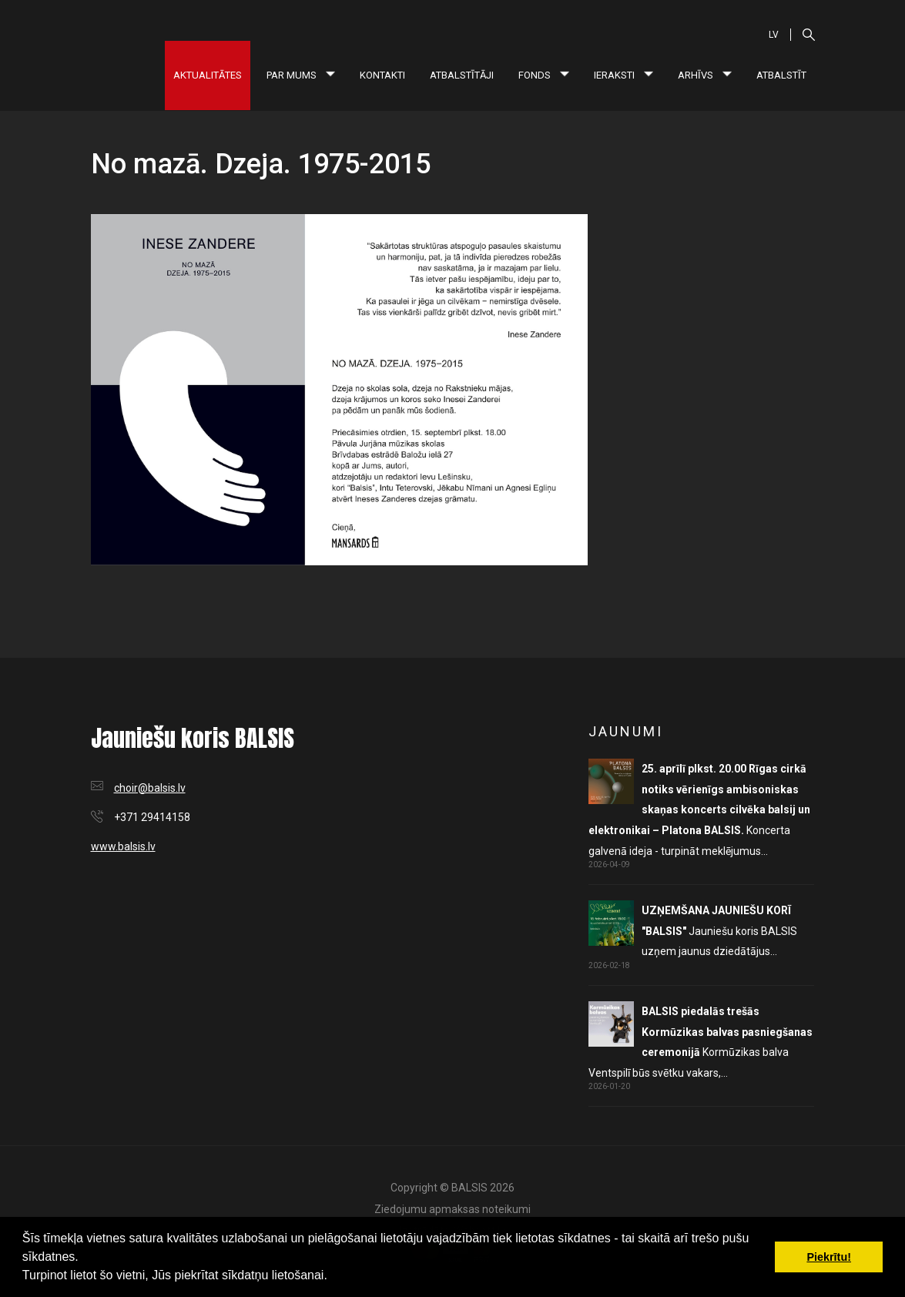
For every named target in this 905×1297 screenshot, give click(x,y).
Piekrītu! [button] (828, 1257)
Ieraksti (623, 75)
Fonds (543, 75)
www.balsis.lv (123, 846)
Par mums (300, 75)
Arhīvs (705, 75)
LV (774, 34)
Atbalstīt (781, 75)
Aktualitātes (207, 75)
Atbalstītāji (462, 75)
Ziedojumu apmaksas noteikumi (452, 1209)
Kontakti (382, 75)
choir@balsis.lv (150, 788)
